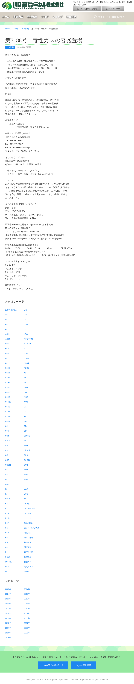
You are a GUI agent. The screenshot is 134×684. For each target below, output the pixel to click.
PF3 (25, 421)
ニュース (27, 518)
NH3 (26, 387)
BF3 (7, 353)
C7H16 (8, 416)
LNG (26, 324)
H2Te (7, 523)
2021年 (8, 608)
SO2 (26, 464)
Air (6, 314)
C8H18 (8, 421)
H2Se (7, 518)
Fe (6, 494)
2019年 (8, 618)
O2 (25, 406)
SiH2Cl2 (27, 450)
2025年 (8, 589)
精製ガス (27, 561)
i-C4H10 (8, 561)
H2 (6, 503)
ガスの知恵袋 (29, 508)
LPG (26, 334)
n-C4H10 (27, 343)
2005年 (27, 632)
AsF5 (7, 334)
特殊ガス (27, 542)
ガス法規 (25, 28)
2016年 (8, 632)
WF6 (26, 494)
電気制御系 (28, 566)
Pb (25, 416)
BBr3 (7, 343)
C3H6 (7, 387)
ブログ (44, 16)
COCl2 (8, 464)
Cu (6, 474)
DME (7, 484)
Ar (6, 329)
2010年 (27, 608)
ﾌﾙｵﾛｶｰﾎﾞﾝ (28, 571)
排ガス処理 (28, 537)
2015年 (8, 637)
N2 (25, 348)
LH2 (25, 309)
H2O (7, 508)
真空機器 (27, 556)
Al (6, 319)
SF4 (25, 426)
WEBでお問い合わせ (87, 8)
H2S (7, 513)
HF (6, 542)
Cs (6, 469)
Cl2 (6, 445)
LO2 (25, 329)
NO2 (26, 397)
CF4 (7, 430)
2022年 (8, 603)
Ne (25, 377)
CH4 (7, 435)
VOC (26, 489)
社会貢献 (71, 16)
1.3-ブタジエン (11, 309)
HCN (7, 532)
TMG (26, 474)
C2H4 (7, 372)
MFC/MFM (28, 339)
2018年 (8, 623)
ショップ (57, 16)
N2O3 (26, 358)
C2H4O (8, 377)
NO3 (26, 401)
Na (25, 372)
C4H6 (7, 406)
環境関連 (27, 547)
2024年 (8, 594)
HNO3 (7, 556)
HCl (6, 527)
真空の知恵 (28, 552)
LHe (25, 314)
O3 (25, 411)
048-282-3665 (113, 8)
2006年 (27, 628)
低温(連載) (28, 523)
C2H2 (7, 368)
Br (6, 358)
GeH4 (7, 498)
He (6, 537)
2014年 (27, 589)
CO (6, 455)
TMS (26, 479)
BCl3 (7, 348)
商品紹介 (27, 532)
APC (7, 324)
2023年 (8, 598)
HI (6, 552)
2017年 (8, 628)
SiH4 (26, 455)
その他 (27, 503)
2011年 (27, 603)
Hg (6, 547)
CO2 (7, 460)
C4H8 (7, 411)
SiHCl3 (27, 460)
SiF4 (26, 445)
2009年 (27, 613)
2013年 (27, 594)
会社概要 (32, 16)
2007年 (27, 623)
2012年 (27, 598)
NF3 (25, 382)
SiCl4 (26, 440)
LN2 (25, 319)
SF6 (25, 430)
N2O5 (26, 368)
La (6, 571)
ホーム (5, 16)
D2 (6, 479)
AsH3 (7, 339)
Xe (25, 498)
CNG (7, 450)
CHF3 (7, 440)
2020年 (8, 613)
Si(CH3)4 (28, 435)
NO (25, 392)
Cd (6, 426)
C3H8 (7, 397)
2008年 (27, 618)
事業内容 (18, 16)
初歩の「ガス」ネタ (31, 527)
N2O (26, 353)
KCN (7, 566)
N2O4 (26, 363)
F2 (6, 489)
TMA (26, 469)
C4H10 (8, 401)
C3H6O (8, 392)
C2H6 (7, 382)
